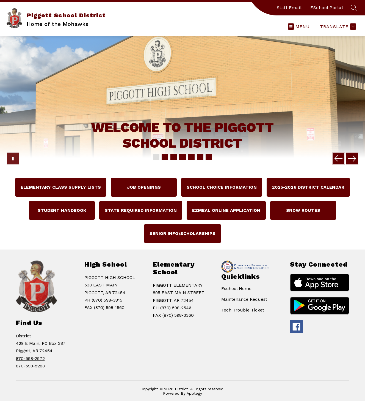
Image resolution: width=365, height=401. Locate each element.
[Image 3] (173, 157)
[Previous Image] (338, 158)
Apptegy (194, 393)
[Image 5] (191, 157)
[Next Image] (352, 158)
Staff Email (289, 7)
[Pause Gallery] (13, 158)
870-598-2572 (30, 358)
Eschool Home (236, 288)
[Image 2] (165, 157)
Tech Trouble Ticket (242, 310)
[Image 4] (182, 157)
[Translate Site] (337, 26)
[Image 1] (156, 157)
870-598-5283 (30, 366)
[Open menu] (299, 26)
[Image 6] (200, 157)
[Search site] (354, 7)
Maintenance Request (244, 299)
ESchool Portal (326, 7)
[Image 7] (209, 157)
